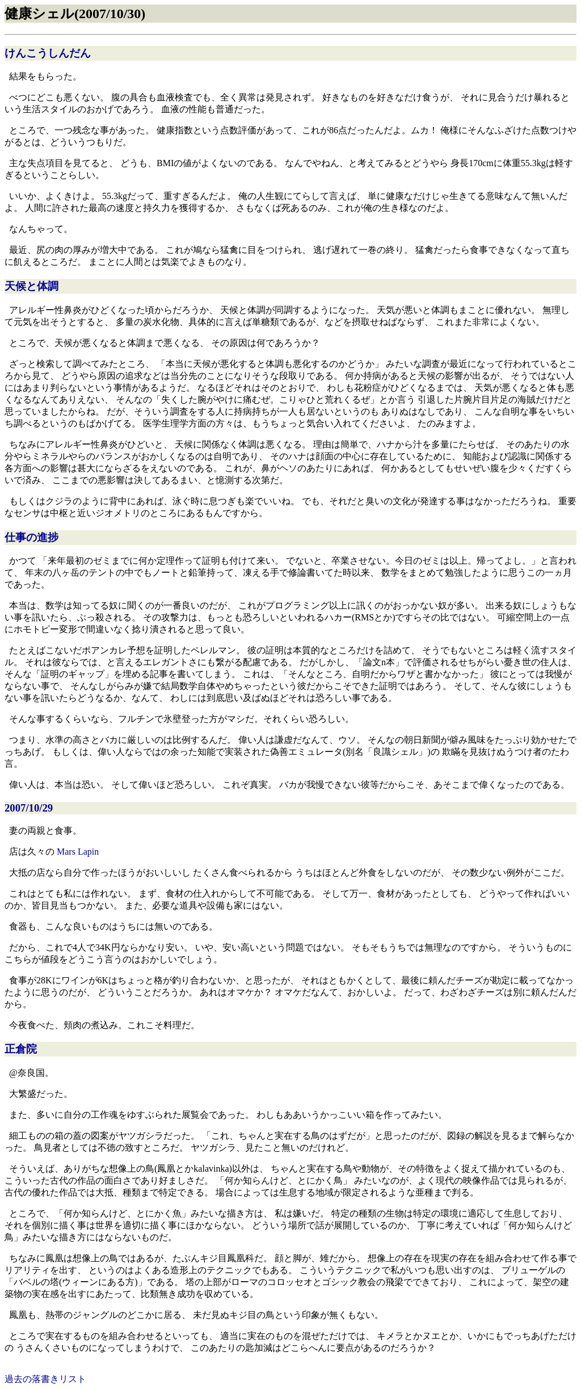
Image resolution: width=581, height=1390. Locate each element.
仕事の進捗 (31, 537)
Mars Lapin (78, 851)
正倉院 (21, 1049)
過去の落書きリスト (45, 1379)
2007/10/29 (29, 808)
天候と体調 (31, 286)
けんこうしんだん (48, 53)
